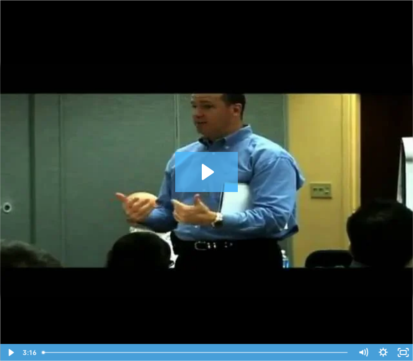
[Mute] (363, 352)
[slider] (196, 352)
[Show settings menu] (383, 352)
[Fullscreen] (403, 352)
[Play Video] (10, 352)
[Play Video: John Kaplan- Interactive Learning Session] (206, 172)
